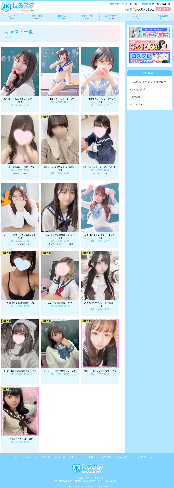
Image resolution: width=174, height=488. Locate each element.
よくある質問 (161, 17)
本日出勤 (62, 17)
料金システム (112, 17)
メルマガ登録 (139, 457)
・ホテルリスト (137, 104)
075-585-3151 (139, 9)
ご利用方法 (92, 457)
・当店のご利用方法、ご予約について (147, 82)
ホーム (12, 17)
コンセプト (37, 17)
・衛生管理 (134, 97)
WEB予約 (163, 9)
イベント (136, 17)
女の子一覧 (87, 17)
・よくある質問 (137, 89)
